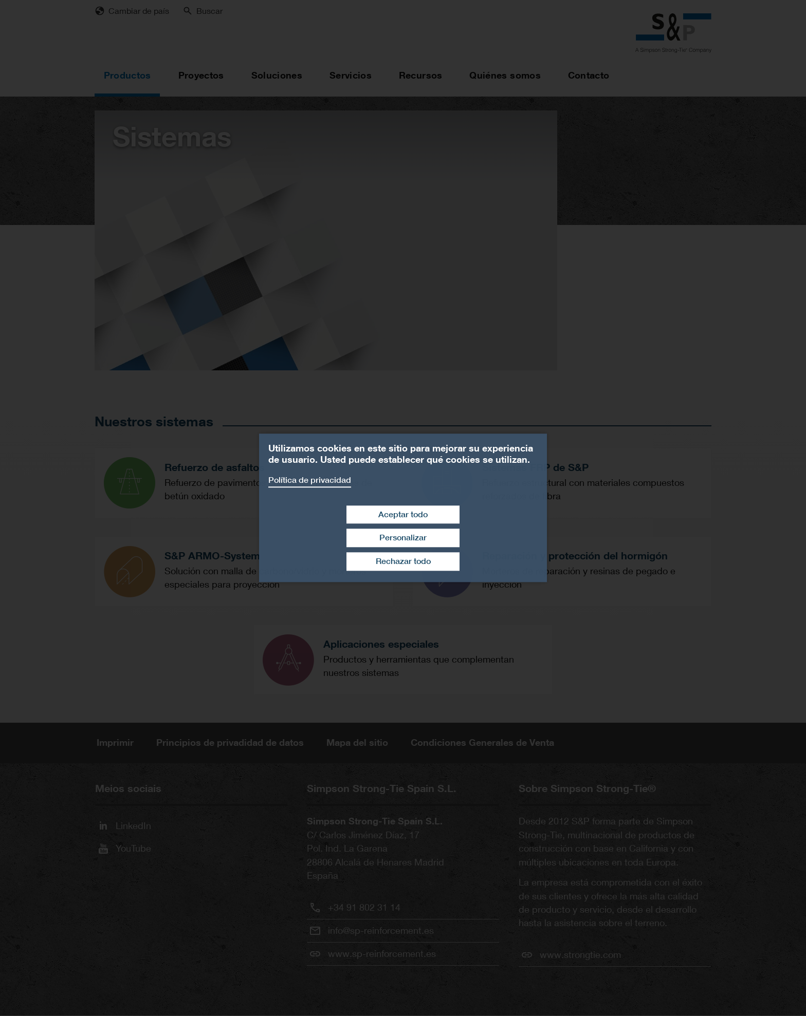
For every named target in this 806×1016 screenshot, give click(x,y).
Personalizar (403, 538)
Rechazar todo (403, 561)
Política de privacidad (309, 480)
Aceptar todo (403, 514)
